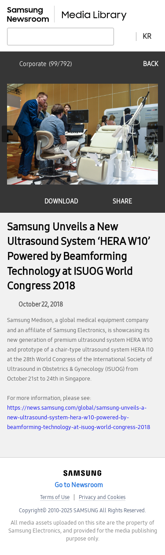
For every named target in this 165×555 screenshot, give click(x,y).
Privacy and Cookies (102, 497)
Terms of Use (55, 497)
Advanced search (125, 36)
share (122, 201)
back (150, 64)
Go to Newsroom (79, 485)
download (61, 201)
